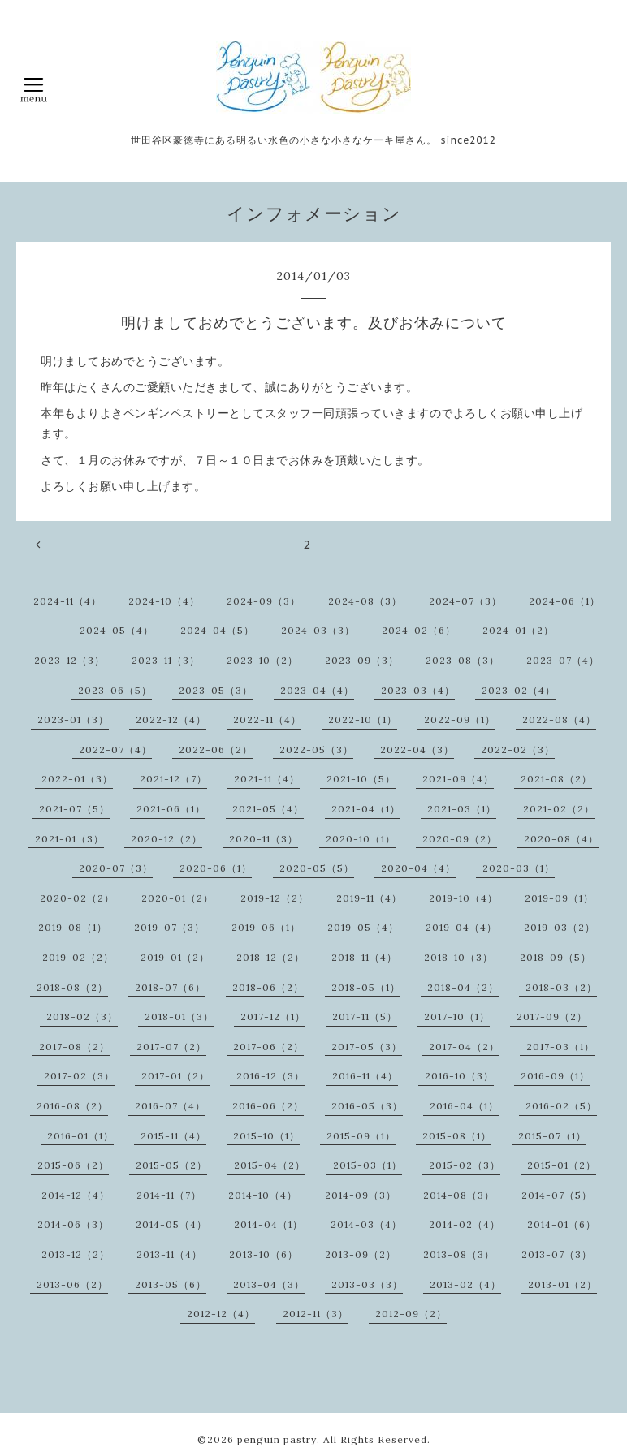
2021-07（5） (74, 809)
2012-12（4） (221, 1313)
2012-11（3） (315, 1313)
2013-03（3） (367, 1284)
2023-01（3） (73, 719)
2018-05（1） (365, 987)
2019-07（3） (169, 927)
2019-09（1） (559, 898)
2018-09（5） (555, 957)
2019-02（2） (78, 957)
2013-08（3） (459, 1254)
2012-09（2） (411, 1313)
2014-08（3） (459, 1195)
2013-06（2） (72, 1284)
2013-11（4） (169, 1254)
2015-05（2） (171, 1165)
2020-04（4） (418, 868)
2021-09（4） (458, 779)
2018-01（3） (179, 1016)
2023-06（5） (115, 690)
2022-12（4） (171, 719)
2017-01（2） (175, 1076)
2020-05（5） (316, 868)
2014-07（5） (556, 1195)
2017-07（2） (171, 1046)
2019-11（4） (369, 898)
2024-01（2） (518, 630)
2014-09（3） (360, 1195)
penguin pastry (277, 1439)
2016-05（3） (367, 1106)
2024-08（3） (365, 601)
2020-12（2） (166, 839)
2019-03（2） (559, 927)
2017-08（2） (74, 1046)
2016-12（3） (270, 1076)
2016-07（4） (170, 1106)
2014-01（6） (561, 1224)
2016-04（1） (464, 1106)
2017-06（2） (268, 1046)
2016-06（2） (268, 1106)
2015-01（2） (561, 1165)
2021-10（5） (361, 779)
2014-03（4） (366, 1224)
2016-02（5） (561, 1106)
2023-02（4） (519, 690)
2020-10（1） (361, 839)
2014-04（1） (268, 1224)
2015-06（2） (73, 1165)
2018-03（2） (561, 987)
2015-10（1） (266, 1136)
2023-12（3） (69, 660)
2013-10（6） (263, 1254)
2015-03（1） (367, 1165)
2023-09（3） (362, 660)
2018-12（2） (270, 957)
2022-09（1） (459, 719)
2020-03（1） (518, 868)
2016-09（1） (555, 1076)
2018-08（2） (72, 987)
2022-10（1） (362, 719)
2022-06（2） (216, 749)
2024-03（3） (318, 630)
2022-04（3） (417, 749)
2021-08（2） (556, 779)
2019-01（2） (175, 957)
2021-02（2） (559, 809)
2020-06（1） (215, 868)
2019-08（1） (72, 927)
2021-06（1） (170, 809)
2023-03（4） (418, 690)
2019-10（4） (463, 898)
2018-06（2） (268, 987)
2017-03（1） (560, 1046)
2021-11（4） (267, 779)
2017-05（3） (366, 1046)
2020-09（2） (459, 839)
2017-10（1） (457, 1016)
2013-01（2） (562, 1284)
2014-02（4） (464, 1224)
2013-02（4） (465, 1284)
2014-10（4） (262, 1195)
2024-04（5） (217, 630)
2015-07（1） (552, 1136)
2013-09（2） (360, 1254)
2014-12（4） (75, 1195)
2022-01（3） (77, 779)
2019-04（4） (461, 927)
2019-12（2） (274, 898)
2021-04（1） (365, 809)
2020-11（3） (263, 839)
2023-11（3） (166, 660)
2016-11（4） (365, 1076)
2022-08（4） (559, 719)
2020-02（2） (77, 898)
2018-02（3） (82, 1016)
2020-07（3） (116, 868)
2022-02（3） (518, 749)
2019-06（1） (266, 927)
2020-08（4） (561, 839)
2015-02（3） (464, 1165)
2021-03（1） (461, 809)
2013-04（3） (269, 1284)
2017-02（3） (79, 1076)
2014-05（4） (171, 1224)
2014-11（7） (168, 1195)
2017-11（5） (364, 1016)
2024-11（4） (67, 601)
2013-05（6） (170, 1284)
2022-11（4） (267, 719)
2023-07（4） (562, 660)
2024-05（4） (117, 630)
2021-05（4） (268, 809)
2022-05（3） (316, 749)
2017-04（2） (464, 1046)
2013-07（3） (556, 1254)
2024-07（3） (465, 601)
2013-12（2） (75, 1254)
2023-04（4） (317, 690)
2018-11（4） (364, 957)
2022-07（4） (115, 749)
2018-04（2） (463, 987)
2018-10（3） (458, 957)
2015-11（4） (173, 1136)
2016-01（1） (80, 1136)
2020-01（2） (177, 898)
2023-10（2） (262, 660)
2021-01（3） (69, 839)
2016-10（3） (459, 1076)
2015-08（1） (456, 1136)
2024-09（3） (264, 601)
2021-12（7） (173, 779)
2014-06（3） (73, 1224)
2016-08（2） (72, 1106)
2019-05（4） (363, 927)
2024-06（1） (564, 601)
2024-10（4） (164, 601)
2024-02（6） (419, 630)
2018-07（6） (170, 987)
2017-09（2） (552, 1016)
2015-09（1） (361, 1136)
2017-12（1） (272, 1016)
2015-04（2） (269, 1165)
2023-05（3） (216, 690)
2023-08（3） (462, 660)
